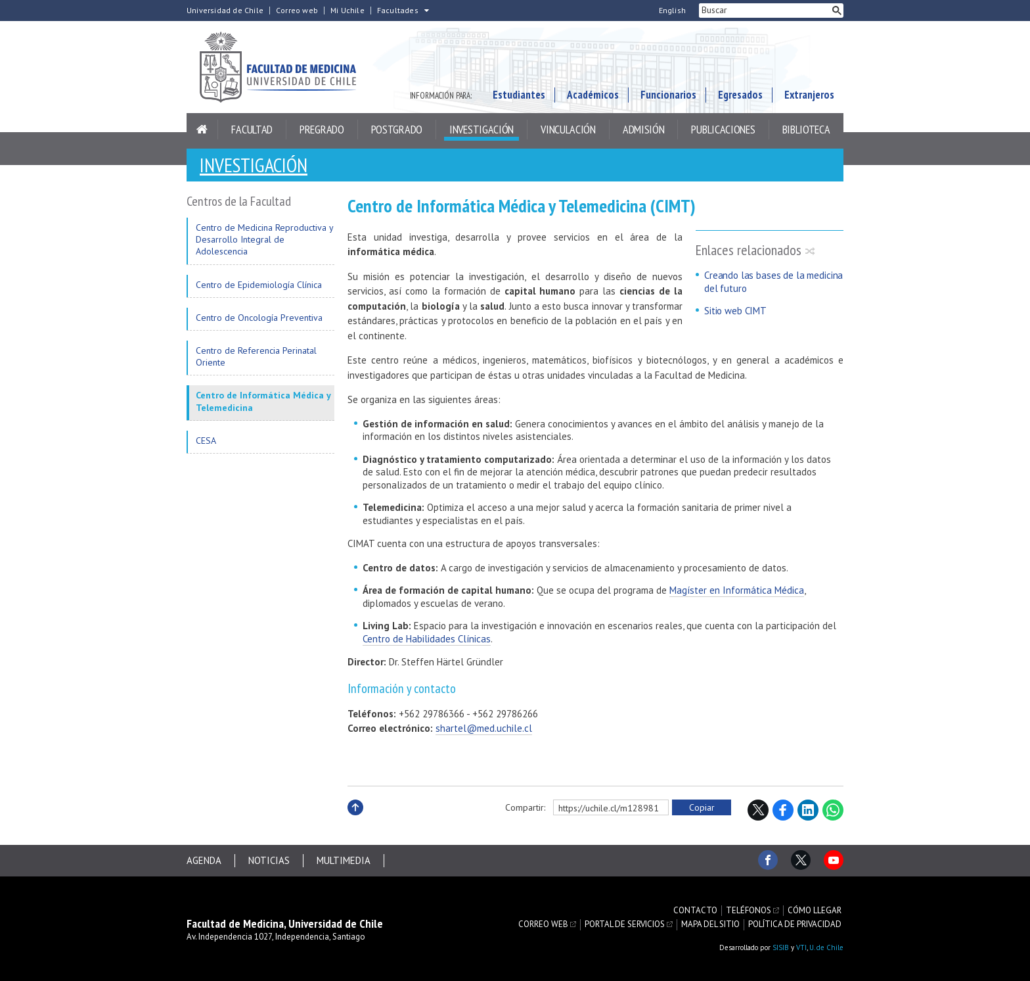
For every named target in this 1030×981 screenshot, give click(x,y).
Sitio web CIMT (735, 310)
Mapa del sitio (710, 924)
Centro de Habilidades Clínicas (427, 639)
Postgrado (396, 129)
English (672, 10)
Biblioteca (806, 129)
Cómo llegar (814, 910)
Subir (355, 821)
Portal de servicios (625, 924)
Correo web (297, 10)
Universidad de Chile (225, 10)
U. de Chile (826, 947)
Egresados (740, 94)
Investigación (481, 129)
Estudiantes (519, 94)
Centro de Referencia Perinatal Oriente (256, 356)
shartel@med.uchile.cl (484, 728)
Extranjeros (809, 94)
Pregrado (322, 129)
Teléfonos (748, 910)
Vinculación (568, 129)
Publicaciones (723, 129)
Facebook (783, 810)
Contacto (695, 910)
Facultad (252, 129)
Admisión (644, 129)
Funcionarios (668, 94)
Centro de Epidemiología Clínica (259, 285)
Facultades (397, 10)
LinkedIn (808, 810)
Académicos (593, 94)
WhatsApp (833, 810)
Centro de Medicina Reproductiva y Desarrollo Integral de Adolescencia (264, 239)
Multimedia (343, 860)
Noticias (269, 860)
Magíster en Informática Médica (736, 590)
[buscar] (764, 10)
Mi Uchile (347, 10)
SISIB (780, 947)
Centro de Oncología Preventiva (259, 317)
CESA (206, 440)
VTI (801, 947)
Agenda (204, 860)
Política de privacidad (794, 924)
